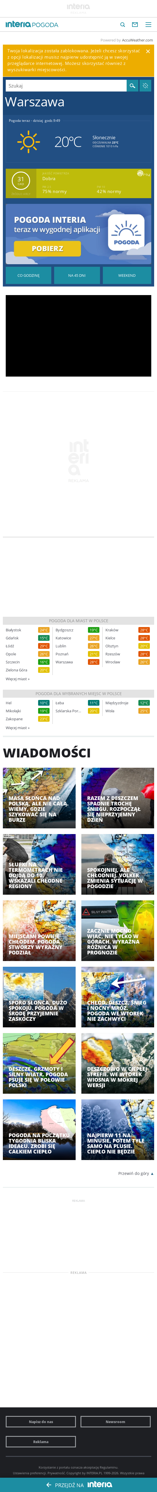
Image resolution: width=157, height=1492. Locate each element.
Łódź (10, 646)
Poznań (62, 654)
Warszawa (64, 662)
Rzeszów (112, 654)
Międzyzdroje (116, 703)
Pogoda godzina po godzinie (28, 275)
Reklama (40, 1441)
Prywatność (56, 1473)
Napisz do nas (41, 1421)
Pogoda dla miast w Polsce (78, 620)
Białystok (13, 630)
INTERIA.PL (95, 1473)
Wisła (109, 711)
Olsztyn (111, 646)
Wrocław (112, 662)
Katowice (63, 638)
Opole (11, 654)
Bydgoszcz (64, 630)
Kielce (110, 638)
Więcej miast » (18, 678)
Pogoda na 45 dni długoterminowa (77, 275)
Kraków (111, 630)
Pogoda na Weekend (127, 275)
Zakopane (14, 719)
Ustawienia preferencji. (30, 1473)
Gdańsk (12, 638)
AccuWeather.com (137, 40)
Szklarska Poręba (69, 711)
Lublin (61, 646)
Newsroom (115, 1421)
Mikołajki (13, 711)
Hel (8, 703)
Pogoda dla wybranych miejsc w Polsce (79, 693)
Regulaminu (108, 1467)
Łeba (60, 703)
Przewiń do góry (133, 1173)
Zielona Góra (16, 670)
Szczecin (13, 662)
